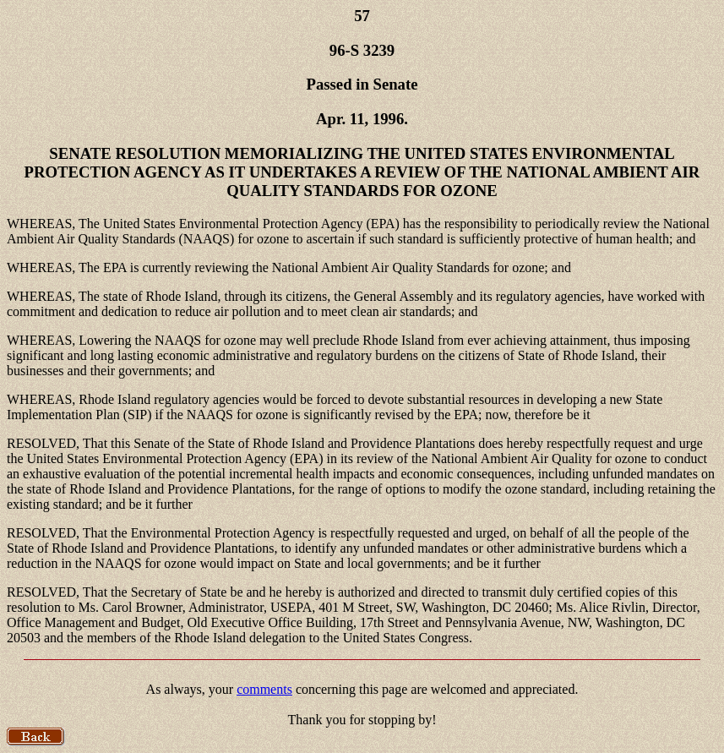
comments (264, 689)
